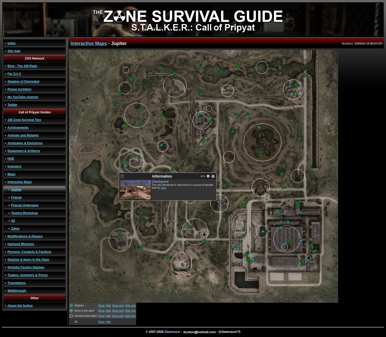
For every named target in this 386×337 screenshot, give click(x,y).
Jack (163, 187)
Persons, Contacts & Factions (29, 252)
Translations (16, 283)
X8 (13, 221)
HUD (10, 158)
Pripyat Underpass (24, 205)
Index (11, 43)
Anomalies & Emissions (25, 143)
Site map (13, 51)
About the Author (20, 305)
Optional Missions (20, 244)
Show (101, 305)
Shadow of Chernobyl (23, 81)
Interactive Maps (19, 182)
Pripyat (16, 197)
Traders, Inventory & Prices (27, 275)
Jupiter (16, 190)
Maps (11, 174)
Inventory (14, 166)
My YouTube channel (22, 97)
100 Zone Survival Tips (24, 120)
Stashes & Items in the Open (28, 259)
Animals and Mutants (23, 135)
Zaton (15, 228)
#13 (202, 176)
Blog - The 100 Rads (22, 66)
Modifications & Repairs (25, 236)
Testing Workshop (24, 213)
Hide (108, 305)
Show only (118, 305)
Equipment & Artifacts (23, 151)
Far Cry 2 (14, 74)
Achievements (17, 127)
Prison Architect (19, 89)
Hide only (130, 305)
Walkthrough (16, 290)
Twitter (12, 105)
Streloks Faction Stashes (25, 267)
